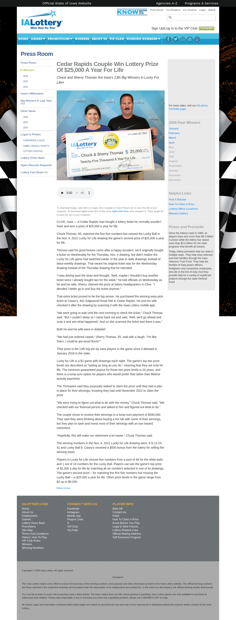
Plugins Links (75, 519)
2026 (25, 76)
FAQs (116, 515)
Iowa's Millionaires (32, 93)
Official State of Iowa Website (66, 3)
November (175, 175)
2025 (25, 81)
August (173, 161)
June (172, 152)
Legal (202, 10)
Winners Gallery (178, 213)
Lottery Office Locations (183, 208)
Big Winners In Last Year (36, 102)
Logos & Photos (31, 134)
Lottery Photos (33, 151)
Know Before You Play (126, 523)
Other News (28, 111)
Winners (82, 39)
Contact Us (119, 512)
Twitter (175, 39)
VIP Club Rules (31, 540)
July (171, 156)
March (172, 137)
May (171, 147)
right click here (119, 211)
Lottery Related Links (125, 530)
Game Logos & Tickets (36, 146)
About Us (99, 39)
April (171, 142)
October (173, 170)
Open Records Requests (36, 165)
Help (211, 10)
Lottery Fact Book (34, 172)
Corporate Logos (34, 140)
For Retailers (173, 10)
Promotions (60, 39)
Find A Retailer (177, 199)
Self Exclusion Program (127, 537)
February (174, 133)
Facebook (168, 39)
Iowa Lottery (46, 21)
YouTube (190, 39)
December (175, 180)
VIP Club (116, 39)
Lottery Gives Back (32, 157)
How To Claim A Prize (181, 204)
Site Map (27, 530)
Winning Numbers (143, 39)
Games (38, 39)
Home (23, 39)
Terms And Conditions (35, 533)
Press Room (157, 10)
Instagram (182, 39)
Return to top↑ (64, 488)
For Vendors (190, 10)
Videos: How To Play (34, 537)
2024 (25, 87)
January (173, 128)
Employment (29, 515)
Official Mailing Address (127, 533)
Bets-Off (117, 508)
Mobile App (74, 515)
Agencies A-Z (167, 3)
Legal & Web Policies (125, 526)
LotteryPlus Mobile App (197, 39)
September (175, 165)
